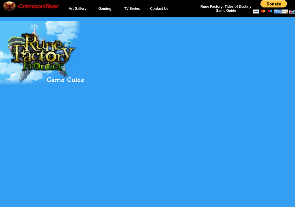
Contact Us (159, 9)
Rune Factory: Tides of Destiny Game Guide (226, 9)
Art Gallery (77, 9)
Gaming (105, 9)
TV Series (132, 9)
